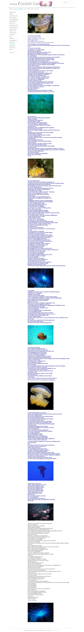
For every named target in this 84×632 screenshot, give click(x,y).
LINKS (10, 36)
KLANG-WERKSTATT (13, 21)
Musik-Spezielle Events (13, 15)
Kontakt (10, 49)
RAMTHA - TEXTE (12, 30)
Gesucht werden (12, 47)
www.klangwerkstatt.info (56, 630)
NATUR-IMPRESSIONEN (13, 19)
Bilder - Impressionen (13, 17)
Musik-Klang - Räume (13, 29)
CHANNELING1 (12, 42)
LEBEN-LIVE (11, 38)
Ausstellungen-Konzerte (13, 25)
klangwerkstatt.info (12, 12)
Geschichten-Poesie (12, 32)
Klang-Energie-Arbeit (13, 40)
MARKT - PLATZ (12, 23)
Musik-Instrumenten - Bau (13, 27)
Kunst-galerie (11, 34)
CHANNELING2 (12, 44)
